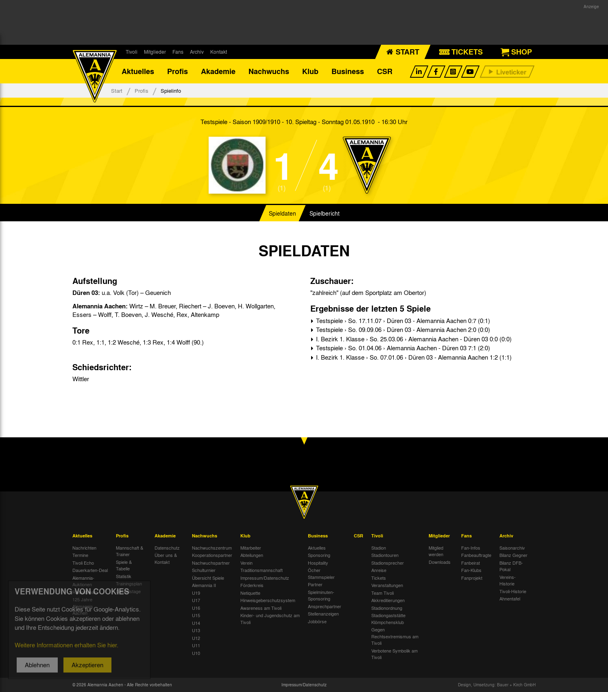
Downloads (440, 562)
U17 (196, 600)
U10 (196, 653)
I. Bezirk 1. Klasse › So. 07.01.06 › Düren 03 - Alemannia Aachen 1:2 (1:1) (413, 357)
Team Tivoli (382, 592)
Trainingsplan (129, 583)
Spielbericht (324, 213)
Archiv (197, 51)
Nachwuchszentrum (212, 547)
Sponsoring (319, 555)
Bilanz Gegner (513, 555)
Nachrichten (84, 547)
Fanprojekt (471, 577)
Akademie (218, 71)
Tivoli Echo (83, 562)
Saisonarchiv (512, 547)
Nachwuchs (268, 71)
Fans (177, 51)
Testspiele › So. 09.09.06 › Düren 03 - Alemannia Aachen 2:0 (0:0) (402, 329)
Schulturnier (204, 570)
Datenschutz (167, 547)
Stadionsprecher (387, 562)
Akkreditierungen (388, 600)
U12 (196, 638)
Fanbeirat (470, 562)
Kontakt (218, 51)
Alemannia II (204, 585)
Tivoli (131, 51)
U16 (196, 608)
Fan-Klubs (471, 570)
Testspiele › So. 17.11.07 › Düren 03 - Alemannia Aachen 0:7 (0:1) (402, 320)
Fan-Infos (470, 547)
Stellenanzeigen (323, 613)
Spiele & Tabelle (124, 565)
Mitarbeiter (250, 547)
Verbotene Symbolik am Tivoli (394, 654)
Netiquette (250, 592)
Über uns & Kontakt (166, 558)
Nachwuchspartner (211, 562)
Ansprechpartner (324, 606)
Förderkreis (252, 585)
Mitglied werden (436, 551)
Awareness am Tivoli (260, 608)
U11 (196, 645)
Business (347, 71)
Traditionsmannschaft (261, 570)
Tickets (378, 577)
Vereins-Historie (507, 580)
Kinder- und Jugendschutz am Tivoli (270, 618)
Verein (246, 562)
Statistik (123, 576)
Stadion (378, 547)
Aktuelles (138, 71)
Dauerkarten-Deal (90, 570)
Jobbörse (317, 621)
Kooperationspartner (212, 555)
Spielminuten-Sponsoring (321, 595)
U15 (196, 615)
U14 (196, 623)
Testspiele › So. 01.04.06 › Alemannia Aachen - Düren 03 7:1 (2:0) (402, 347)
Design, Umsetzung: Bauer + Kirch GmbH (497, 685)
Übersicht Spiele (208, 577)
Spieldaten (282, 213)
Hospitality (318, 562)
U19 (196, 592)
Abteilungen (251, 555)
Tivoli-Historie (512, 591)
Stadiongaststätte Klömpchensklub (388, 618)
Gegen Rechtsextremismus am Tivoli (394, 636)
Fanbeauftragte (476, 555)
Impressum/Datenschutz (264, 577)
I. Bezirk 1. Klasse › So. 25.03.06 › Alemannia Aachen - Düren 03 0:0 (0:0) (413, 338)
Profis (177, 71)
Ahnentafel (509, 598)
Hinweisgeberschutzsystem (267, 600)
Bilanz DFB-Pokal (511, 566)
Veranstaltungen (387, 585)
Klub (310, 71)
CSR (384, 71)
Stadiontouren (385, 555)
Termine (80, 555)
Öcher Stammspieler (321, 573)
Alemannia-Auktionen (83, 581)
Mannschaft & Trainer (129, 551)
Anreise (378, 570)
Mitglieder (155, 51)
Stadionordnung (386, 608)
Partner (315, 584)
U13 (196, 630)
